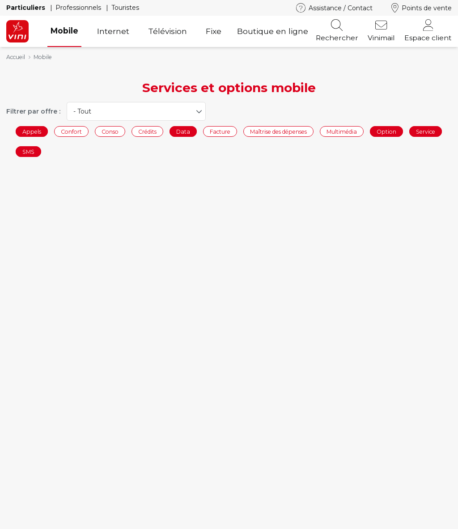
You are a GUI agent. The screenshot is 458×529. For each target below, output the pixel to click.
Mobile (64, 30)
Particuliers (26, 8)
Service (425, 131)
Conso (110, 131)
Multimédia (342, 131)
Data (183, 131)
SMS (28, 151)
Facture (220, 131)
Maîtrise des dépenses (278, 131)
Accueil (15, 57)
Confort (71, 131)
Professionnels (79, 8)
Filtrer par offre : (33, 111)
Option (386, 131)
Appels (31, 131)
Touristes (125, 8)
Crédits (147, 131)
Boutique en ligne (272, 31)
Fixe (213, 31)
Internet (113, 31)
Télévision (167, 31)
